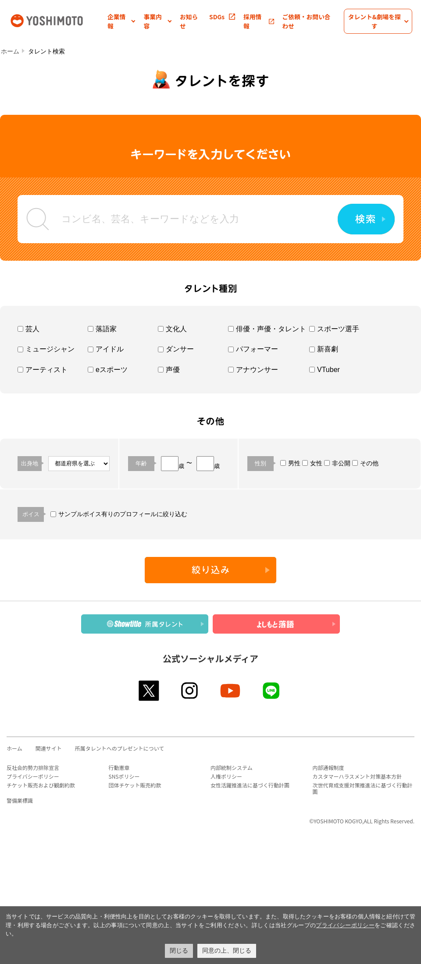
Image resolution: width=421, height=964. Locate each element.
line (271, 691)
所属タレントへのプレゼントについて (119, 748)
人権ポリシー (226, 776)
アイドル (106, 349)
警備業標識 (20, 800)
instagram (190, 691)
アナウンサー (253, 369)
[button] (121, 21)
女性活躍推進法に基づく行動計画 (249, 785)
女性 (312, 463)
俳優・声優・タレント (267, 329)
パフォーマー (253, 349)
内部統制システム (231, 767)
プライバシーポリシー (33, 776)
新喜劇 (323, 349)
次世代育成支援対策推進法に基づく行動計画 (363, 788)
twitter (149, 691)
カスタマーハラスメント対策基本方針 (357, 776)
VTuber (324, 369)
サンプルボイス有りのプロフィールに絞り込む (118, 513)
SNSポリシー (124, 776)
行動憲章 (119, 767)
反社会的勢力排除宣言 (33, 767)
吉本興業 (58, 20)
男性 (290, 463)
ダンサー (176, 349)
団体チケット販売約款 (135, 785)
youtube (231, 691)
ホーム (10, 51)
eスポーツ (108, 369)
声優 (169, 369)
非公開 (337, 463)
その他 (365, 463)
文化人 (172, 329)
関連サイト (49, 748)
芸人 (28, 329)
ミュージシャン (46, 349)
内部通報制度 (328, 767)
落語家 (102, 329)
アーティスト (43, 369)
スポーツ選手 (334, 329)
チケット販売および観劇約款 (41, 785)
